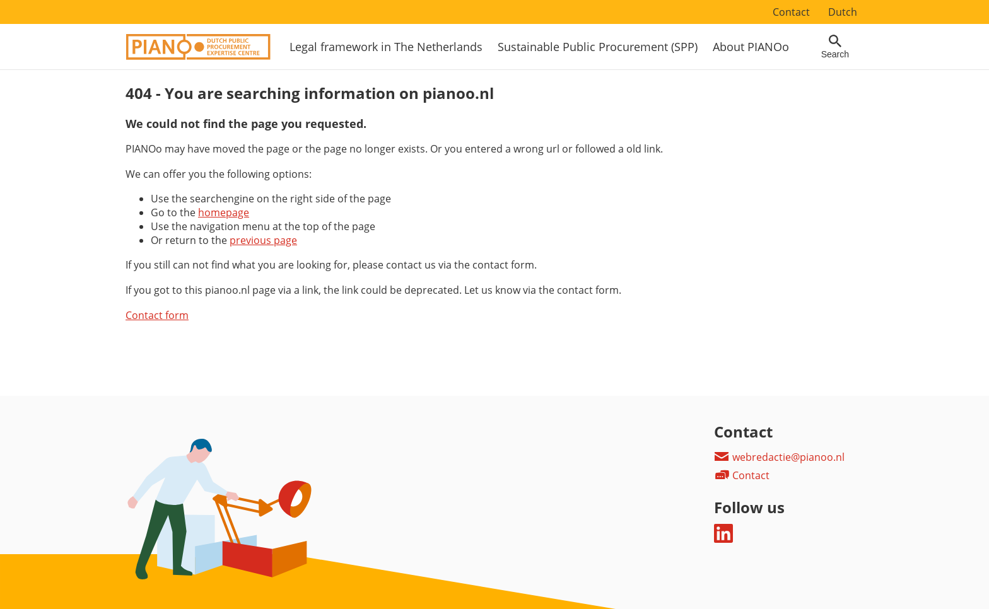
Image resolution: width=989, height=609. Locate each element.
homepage (223, 212)
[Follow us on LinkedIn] (723, 539)
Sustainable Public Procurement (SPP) (598, 46)
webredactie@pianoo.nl (779, 457)
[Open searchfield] (835, 46)
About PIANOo (751, 46)
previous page (263, 240)
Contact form (157, 315)
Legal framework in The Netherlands (386, 46)
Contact (791, 12)
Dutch (842, 12)
